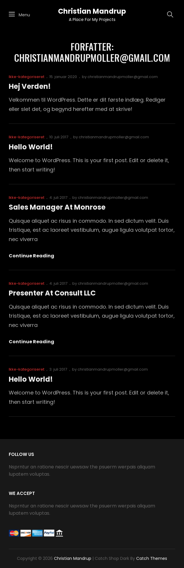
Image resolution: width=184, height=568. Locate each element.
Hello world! (31, 147)
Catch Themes (151, 558)
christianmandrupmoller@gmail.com (122, 76)
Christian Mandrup (92, 11)
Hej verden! (30, 86)
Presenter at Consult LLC (52, 293)
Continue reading (31, 256)
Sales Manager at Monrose (57, 207)
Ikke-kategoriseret (26, 76)
